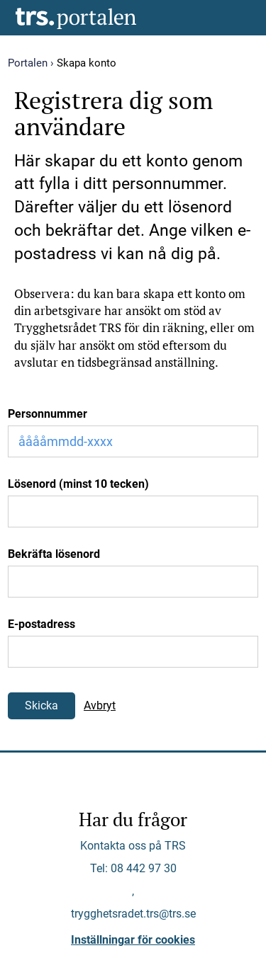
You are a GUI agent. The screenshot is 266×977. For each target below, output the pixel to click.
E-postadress (41, 624)
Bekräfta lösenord (54, 554)
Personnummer (47, 414)
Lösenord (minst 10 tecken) (78, 484)
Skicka (41, 705)
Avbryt (100, 705)
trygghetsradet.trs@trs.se (133, 913)
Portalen (28, 63)
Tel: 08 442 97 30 (133, 868)
